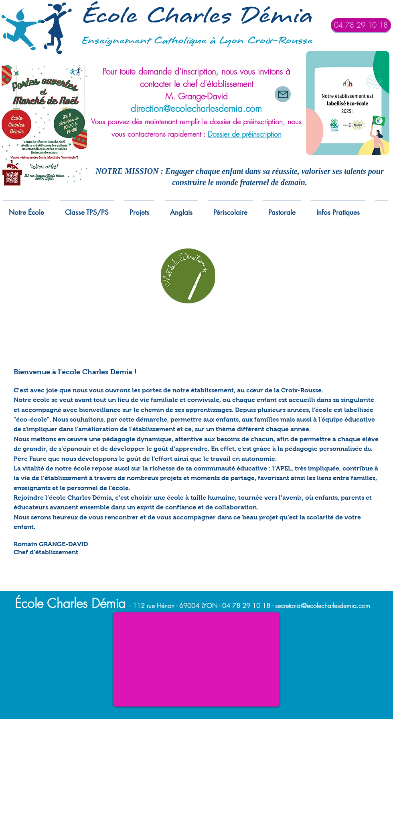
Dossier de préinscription (245, 134)
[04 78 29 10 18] (361, 25)
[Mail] (283, 94)
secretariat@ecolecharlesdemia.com (322, 605)
